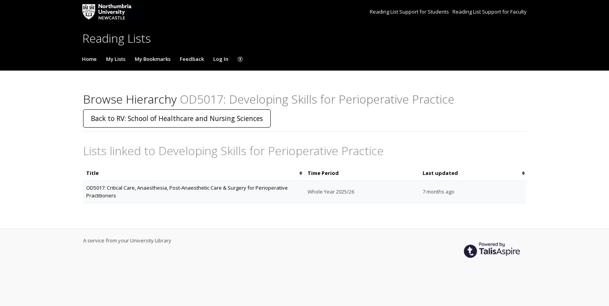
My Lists (115, 58)
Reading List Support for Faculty (489, 11)
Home (89, 58)
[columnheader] (193, 173)
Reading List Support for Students (410, 11)
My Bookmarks (153, 58)
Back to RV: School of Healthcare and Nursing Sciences (177, 118)
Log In (220, 58)
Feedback (192, 58)
